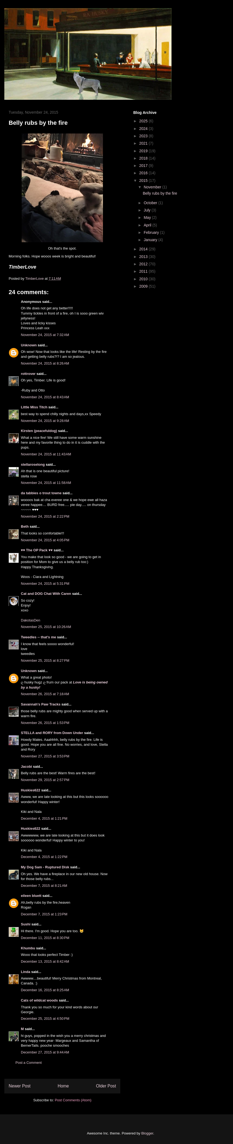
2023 (144, 136)
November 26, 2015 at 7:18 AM (45, 694)
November (153, 187)
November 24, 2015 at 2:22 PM (45, 516)
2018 (144, 158)
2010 (144, 279)
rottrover (28, 374)
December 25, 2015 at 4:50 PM (45, 1018)
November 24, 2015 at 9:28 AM (45, 421)
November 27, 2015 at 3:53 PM (45, 756)
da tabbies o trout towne (41, 493)
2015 (144, 180)
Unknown (29, 345)
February (152, 232)
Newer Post (20, 1086)
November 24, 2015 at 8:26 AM (45, 363)
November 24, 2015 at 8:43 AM (45, 397)
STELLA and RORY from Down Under (52, 733)
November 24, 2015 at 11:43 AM (46, 454)
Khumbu (28, 948)
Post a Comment (28, 1063)
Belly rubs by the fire (160, 193)
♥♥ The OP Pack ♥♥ (37, 550)
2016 (144, 173)
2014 (144, 249)
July (147, 210)
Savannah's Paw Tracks (40, 704)
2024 (144, 128)
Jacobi (26, 766)
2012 (144, 264)
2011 (144, 271)
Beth (25, 526)
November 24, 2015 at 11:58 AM (46, 483)
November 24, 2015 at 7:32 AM (45, 335)
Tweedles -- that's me (38, 637)
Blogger (147, 1133)
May (148, 217)
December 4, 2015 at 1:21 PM (44, 818)
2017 (144, 165)
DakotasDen (30, 620)
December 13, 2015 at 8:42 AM (45, 961)
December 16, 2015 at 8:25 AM (45, 990)
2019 (144, 151)
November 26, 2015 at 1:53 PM (45, 723)
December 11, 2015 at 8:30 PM (45, 938)
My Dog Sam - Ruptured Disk (45, 867)
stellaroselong (33, 464)
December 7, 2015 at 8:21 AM (44, 886)
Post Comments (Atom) (73, 1100)
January (151, 240)
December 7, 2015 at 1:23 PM (44, 914)
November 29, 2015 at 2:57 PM (45, 780)
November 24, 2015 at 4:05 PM (45, 540)
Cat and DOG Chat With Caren (46, 594)
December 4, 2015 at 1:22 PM (44, 857)
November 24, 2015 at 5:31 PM (45, 584)
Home (63, 1086)
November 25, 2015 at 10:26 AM (46, 627)
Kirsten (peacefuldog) (39, 431)
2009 (144, 286)
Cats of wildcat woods (39, 1000)
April (148, 225)
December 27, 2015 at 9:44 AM (45, 1052)
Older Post (106, 1086)
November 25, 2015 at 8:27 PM (45, 660)
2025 (144, 121)
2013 (144, 256)
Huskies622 (30, 790)
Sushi (25, 924)
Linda (25, 972)
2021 (144, 143)
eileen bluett (31, 896)
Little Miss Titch (34, 407)
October (151, 203)
